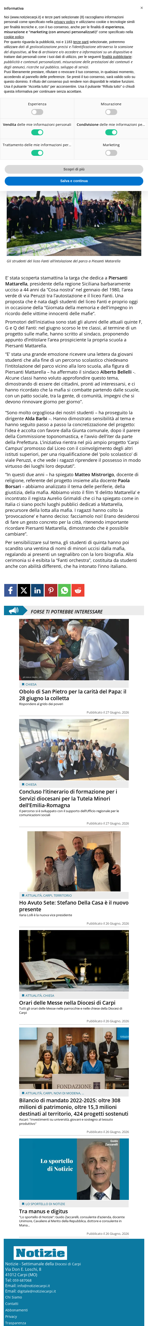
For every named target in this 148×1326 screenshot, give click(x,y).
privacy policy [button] (64, 22)
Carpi (47, 895)
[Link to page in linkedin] (37, 590)
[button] (142, 8)
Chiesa (31, 684)
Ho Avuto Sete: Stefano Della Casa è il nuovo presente (74, 906)
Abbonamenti (16, 1310)
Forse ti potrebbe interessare (67, 610)
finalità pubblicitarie (117, 57)
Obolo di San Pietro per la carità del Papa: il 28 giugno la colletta (72, 695)
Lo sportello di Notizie (45, 1204)
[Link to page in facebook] (10, 590)
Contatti (11, 1303)
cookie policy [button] (14, 37)
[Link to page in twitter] (24, 590)
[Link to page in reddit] (78, 590)
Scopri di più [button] (74, 169)
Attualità (34, 895)
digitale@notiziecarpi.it (36, 1291)
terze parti (81, 42)
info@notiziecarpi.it (33, 1285)
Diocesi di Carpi (68, 1264)
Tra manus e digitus (43, 1211)
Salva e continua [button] (74, 181)
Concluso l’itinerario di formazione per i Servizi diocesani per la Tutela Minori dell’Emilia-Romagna (68, 798)
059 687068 (22, 1280)
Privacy (11, 1316)
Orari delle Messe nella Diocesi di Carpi (67, 1002)
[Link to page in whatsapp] (64, 590)
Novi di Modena (67, 1093)
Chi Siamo (13, 1297)
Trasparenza (15, 1323)
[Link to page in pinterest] (51, 590)
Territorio (63, 895)
